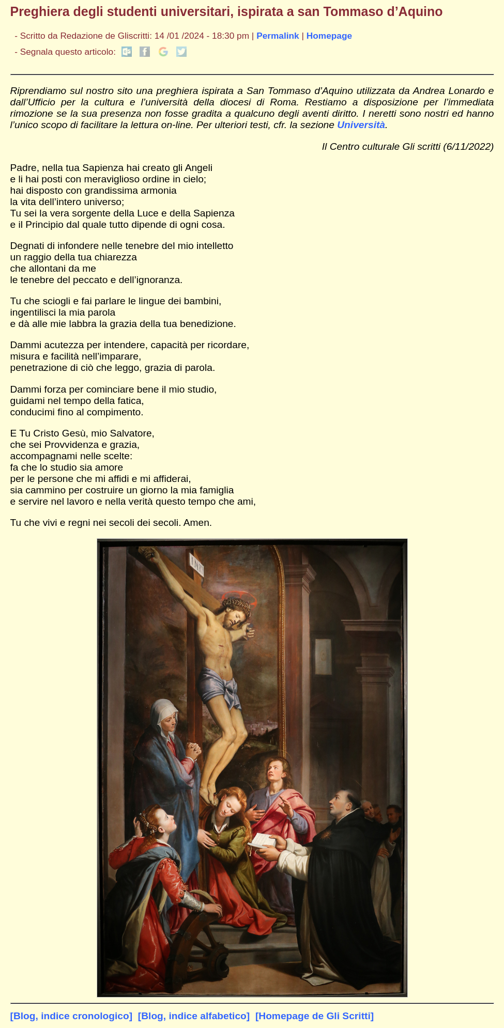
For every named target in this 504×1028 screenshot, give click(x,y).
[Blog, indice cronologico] (71, 1015)
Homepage (329, 35)
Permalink (277, 35)
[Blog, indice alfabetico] (194, 1015)
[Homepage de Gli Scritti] (314, 1015)
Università (361, 124)
